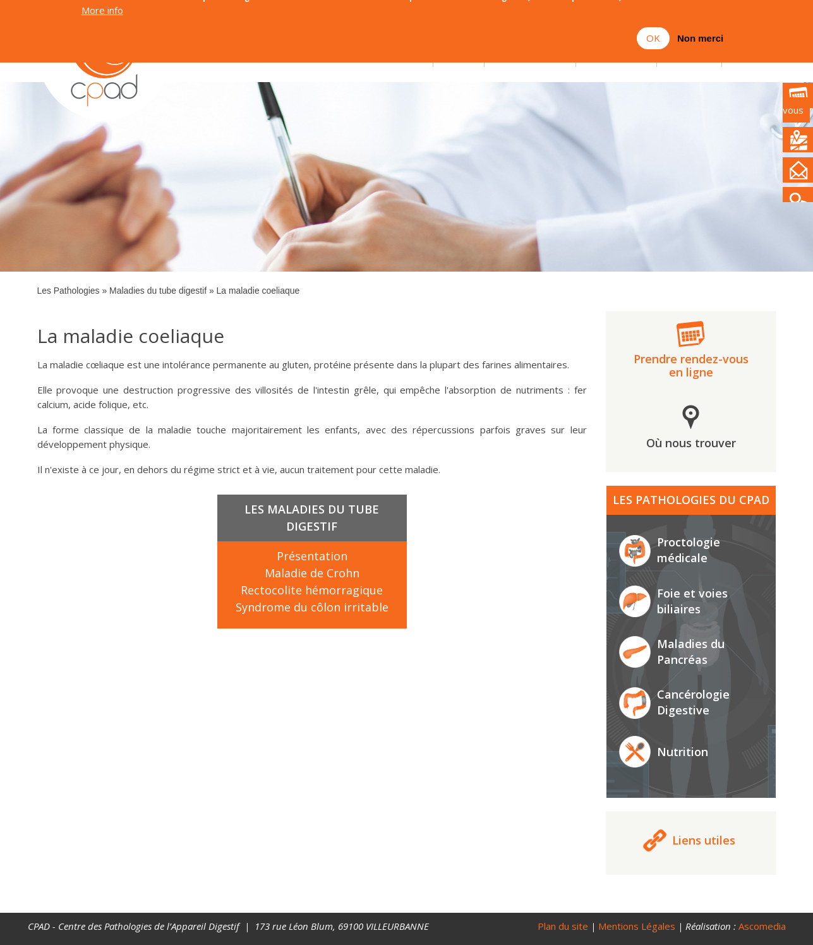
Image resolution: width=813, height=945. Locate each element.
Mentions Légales (636, 926)
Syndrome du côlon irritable (312, 607)
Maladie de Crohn (312, 573)
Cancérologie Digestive (693, 702)
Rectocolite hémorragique (312, 590)
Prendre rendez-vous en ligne (691, 365)
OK (653, 28)
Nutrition (682, 751)
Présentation (312, 555)
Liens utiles (703, 840)
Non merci (700, 28)
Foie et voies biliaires (692, 601)
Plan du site (563, 926)
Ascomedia (762, 926)
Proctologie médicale (688, 549)
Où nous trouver (691, 442)
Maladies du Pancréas (691, 651)
